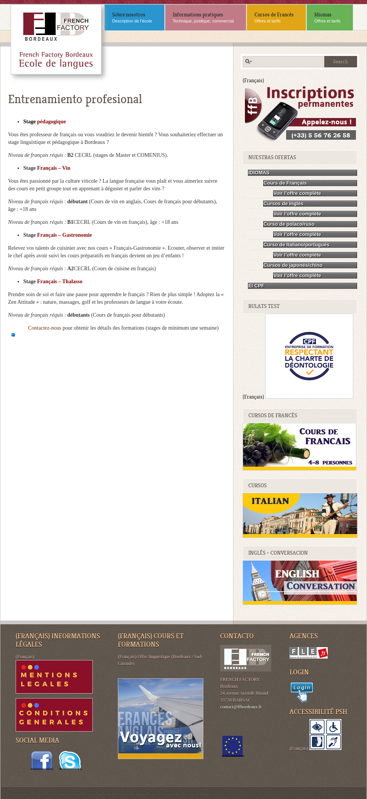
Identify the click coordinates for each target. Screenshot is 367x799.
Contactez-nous (45, 328)
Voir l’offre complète (297, 193)
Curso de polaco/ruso (289, 224)
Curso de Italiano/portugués (297, 244)
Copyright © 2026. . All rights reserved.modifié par (51, 793)
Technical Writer (196, 793)
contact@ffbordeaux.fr (241, 707)
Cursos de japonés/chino (293, 265)
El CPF (256, 286)
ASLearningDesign (142, 793)
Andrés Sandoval (109, 793)
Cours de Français (285, 183)
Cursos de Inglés (284, 203)
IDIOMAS (259, 172)
